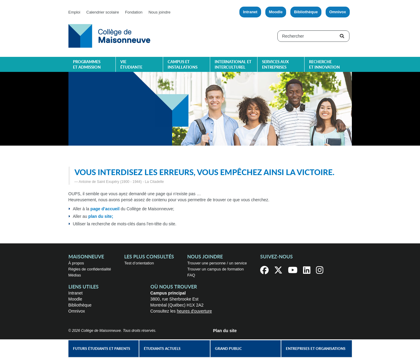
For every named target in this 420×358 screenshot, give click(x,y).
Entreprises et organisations (316, 348)
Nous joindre (159, 12)
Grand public (228, 348)
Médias (74, 275)
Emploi (74, 12)
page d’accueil (104, 208)
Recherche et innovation (324, 64)
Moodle (276, 12)
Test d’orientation (139, 263)
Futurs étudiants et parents (101, 348)
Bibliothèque (306, 12)
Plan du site (225, 330)
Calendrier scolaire (102, 12)
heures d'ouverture (194, 311)
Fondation (134, 12)
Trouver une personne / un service (217, 263)
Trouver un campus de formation (215, 269)
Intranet (250, 12)
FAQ (191, 275)
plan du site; (100, 216)
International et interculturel (233, 64)
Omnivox (337, 12)
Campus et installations (182, 64)
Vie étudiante (131, 64)
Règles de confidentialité (89, 269)
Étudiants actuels (162, 348)
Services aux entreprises (275, 64)
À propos (76, 263)
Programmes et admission (87, 64)
